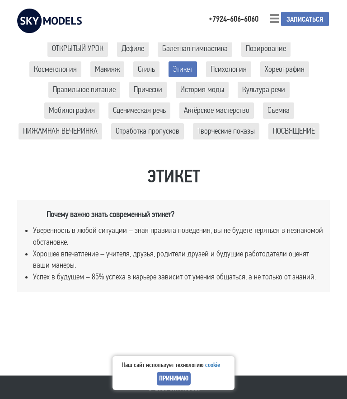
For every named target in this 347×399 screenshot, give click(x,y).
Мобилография (72, 110)
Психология (229, 69)
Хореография (285, 69)
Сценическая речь (139, 110)
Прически (148, 89)
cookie (212, 365)
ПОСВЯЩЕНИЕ (294, 131)
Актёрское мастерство (216, 110)
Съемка (278, 110)
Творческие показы (226, 131)
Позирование (266, 48)
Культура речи (263, 89)
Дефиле (133, 48)
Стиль (146, 69)
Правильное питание (84, 89)
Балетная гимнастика (195, 48)
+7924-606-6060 (233, 19)
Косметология (55, 69)
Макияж (107, 69)
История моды (202, 89)
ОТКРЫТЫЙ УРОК (77, 48)
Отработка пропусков (147, 131)
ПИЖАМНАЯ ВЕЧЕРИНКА (60, 131)
